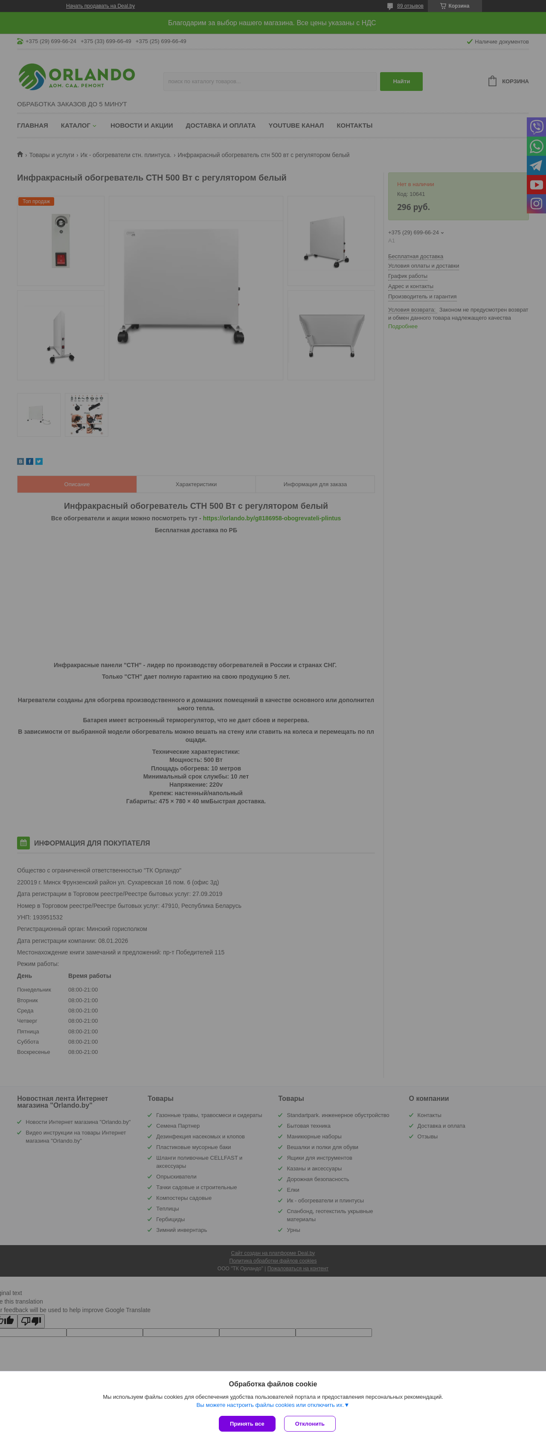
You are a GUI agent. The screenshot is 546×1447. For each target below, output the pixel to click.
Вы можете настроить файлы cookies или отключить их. (270, 1405)
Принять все (247, 1424)
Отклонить (310, 1424)
